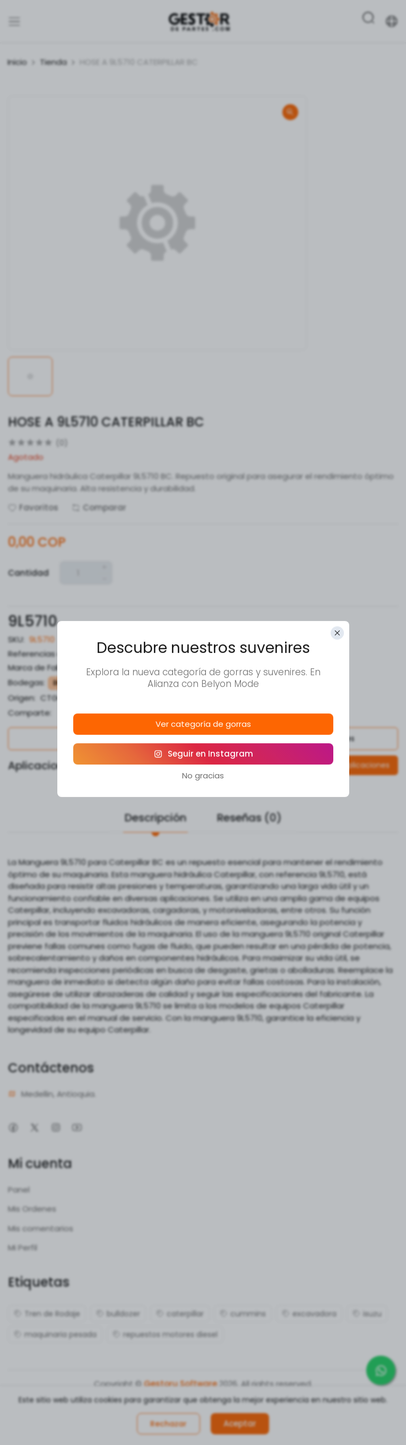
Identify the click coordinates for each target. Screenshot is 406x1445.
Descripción (155, 817)
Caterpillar (116, 667)
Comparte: (29, 712)
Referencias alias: (42, 653)
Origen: (22, 697)
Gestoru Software (180, 1383)
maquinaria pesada (55, 1334)
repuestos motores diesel (165, 1334)
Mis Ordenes (32, 1208)
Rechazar (168, 1423)
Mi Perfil (22, 1247)
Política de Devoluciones (304, 738)
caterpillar (180, 1313)
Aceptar (239, 1423)
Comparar (99, 507)
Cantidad (28, 572)
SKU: (16, 639)
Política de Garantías (101, 738)
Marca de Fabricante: (49, 667)
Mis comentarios (40, 1228)
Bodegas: (26, 682)
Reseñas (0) (249, 817)
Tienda (53, 62)
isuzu (367, 1313)
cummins (243, 1313)
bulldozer (118, 1313)
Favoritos (33, 507)
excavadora (309, 1313)
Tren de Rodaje (47, 1313)
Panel (19, 1189)
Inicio (17, 62)
